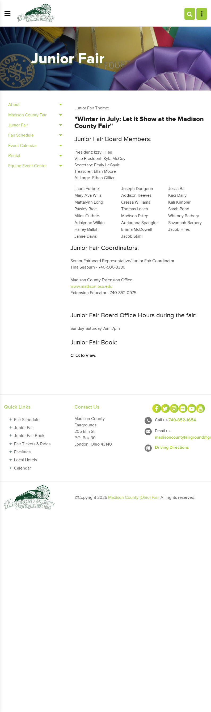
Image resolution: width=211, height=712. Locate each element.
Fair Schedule (21, 135)
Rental (14, 155)
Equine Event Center (27, 165)
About (14, 104)
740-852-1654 (182, 420)
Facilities (22, 452)
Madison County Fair (27, 115)
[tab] (35, 105)
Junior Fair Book (29, 435)
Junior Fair (18, 125)
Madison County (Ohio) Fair (133, 497)
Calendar (22, 468)
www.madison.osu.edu (91, 286)
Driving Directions (172, 447)
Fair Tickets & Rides (32, 444)
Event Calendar (22, 145)
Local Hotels (25, 460)
